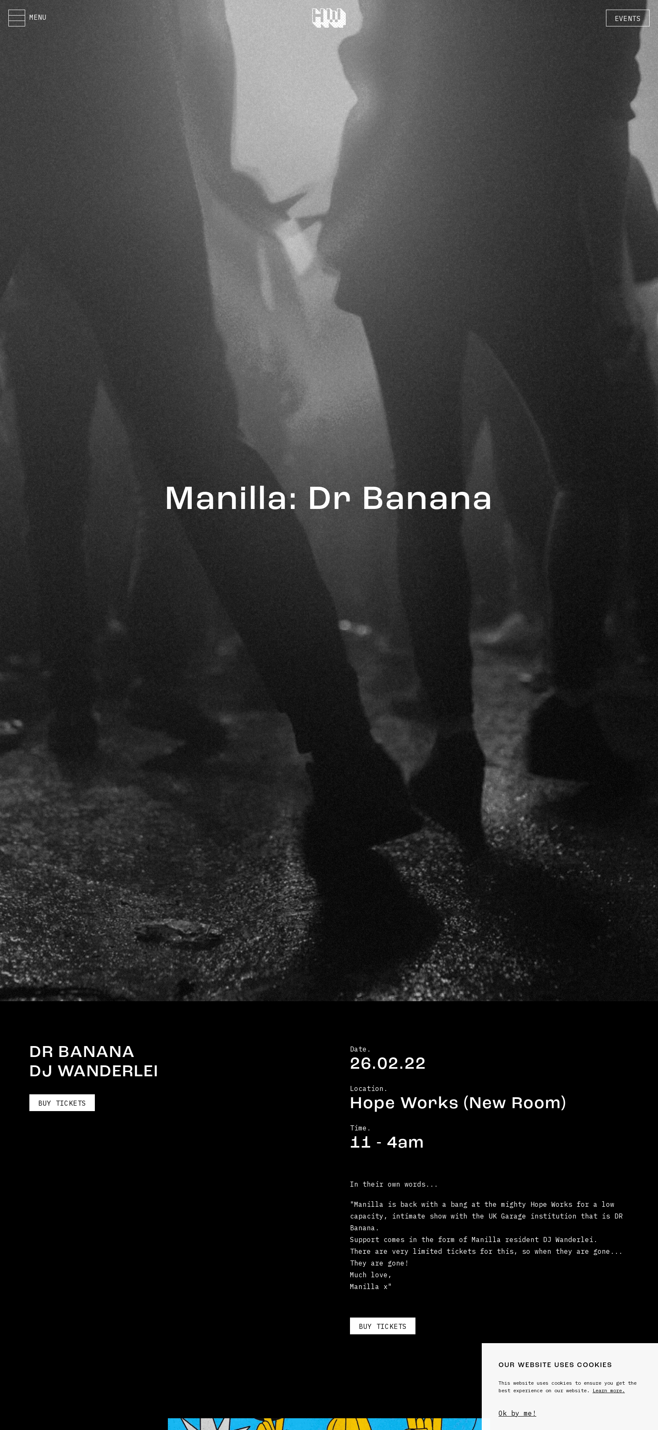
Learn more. (609, 1390)
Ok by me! (517, 1413)
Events (628, 18)
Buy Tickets (62, 1103)
